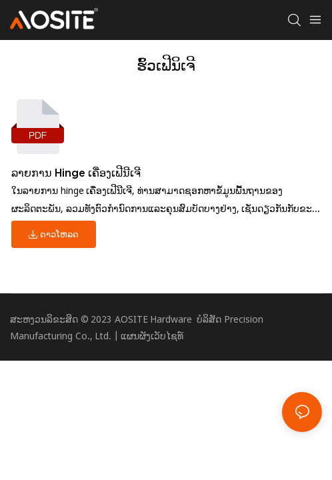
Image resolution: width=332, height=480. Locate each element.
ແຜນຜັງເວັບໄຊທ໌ (152, 335)
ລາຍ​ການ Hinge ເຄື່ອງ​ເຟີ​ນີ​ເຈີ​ (76, 173)
